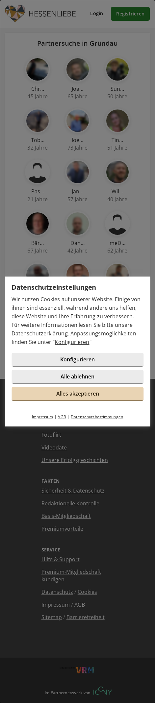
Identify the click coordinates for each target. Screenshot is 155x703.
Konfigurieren (72, 342)
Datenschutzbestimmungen (97, 417)
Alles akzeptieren (77, 393)
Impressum (42, 417)
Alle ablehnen (77, 376)
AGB (62, 417)
